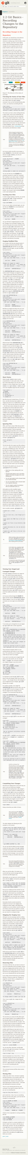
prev (4, 1135)
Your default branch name (16, 140)
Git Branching (18, 126)
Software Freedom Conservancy (18, 1151)
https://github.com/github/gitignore (15, 540)
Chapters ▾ (5, 11)
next (7, 1135)
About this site (5, 1147)
